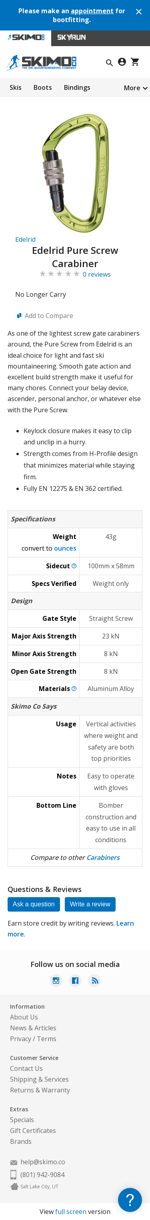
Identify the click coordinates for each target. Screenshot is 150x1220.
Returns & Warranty (40, 1090)
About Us (24, 1017)
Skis (16, 87)
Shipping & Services (39, 1079)
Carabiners (103, 857)
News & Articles (33, 1027)
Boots (43, 87)
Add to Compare (49, 315)
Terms (46, 1038)
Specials (22, 1119)
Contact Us (26, 1068)
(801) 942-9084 (42, 1174)
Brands (21, 1141)
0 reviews (97, 274)
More (132, 87)
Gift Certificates (33, 1130)
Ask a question (34, 904)
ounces (65, 548)
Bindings (77, 87)
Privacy (20, 1038)
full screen (70, 1211)
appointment (92, 10)
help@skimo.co (42, 1161)
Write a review (90, 904)
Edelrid (25, 239)
